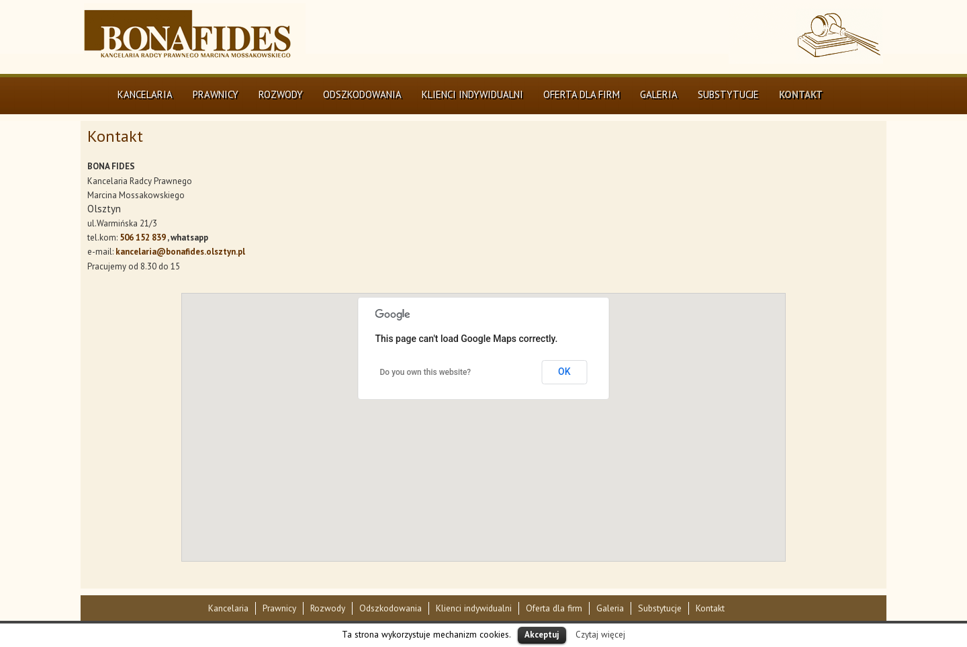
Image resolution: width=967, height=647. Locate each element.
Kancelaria (145, 94)
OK (564, 371)
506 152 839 (143, 237)
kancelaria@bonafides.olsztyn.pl (180, 251)
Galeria (659, 94)
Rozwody (281, 94)
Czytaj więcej (600, 634)
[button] (489, 403)
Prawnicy (215, 94)
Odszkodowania (362, 94)
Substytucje (728, 94)
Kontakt (801, 94)
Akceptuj (541, 634)
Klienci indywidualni (472, 94)
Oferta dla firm (581, 94)
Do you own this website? (425, 372)
